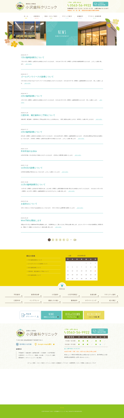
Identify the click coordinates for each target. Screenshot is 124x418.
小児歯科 (55, 294)
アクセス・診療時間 (69, 363)
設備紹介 (59, 363)
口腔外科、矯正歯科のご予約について (38, 115)
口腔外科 (17, 300)
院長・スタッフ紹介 (39, 363)
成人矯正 (112, 300)
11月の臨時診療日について (33, 184)
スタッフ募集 (80, 363)
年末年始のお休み (29, 151)
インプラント (34, 300)
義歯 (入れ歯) (53, 300)
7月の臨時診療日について (32, 57)
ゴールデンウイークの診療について (37, 77)
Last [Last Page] (75, 240)
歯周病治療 (35, 294)
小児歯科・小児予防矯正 (48, 352)
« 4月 (69, 255)
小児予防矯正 (72, 294)
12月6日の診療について (32, 168)
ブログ (94, 363)
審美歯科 (74, 300)
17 (95, 271)
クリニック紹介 (50, 363)
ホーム (30, 363)
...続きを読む (28, 64)
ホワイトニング (90, 300)
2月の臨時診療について (31, 132)
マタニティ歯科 (110, 294)
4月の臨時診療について (31, 96)
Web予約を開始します (31, 220)
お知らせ (88, 363)
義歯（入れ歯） (39, 355)
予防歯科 (17, 294)
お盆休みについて (29, 204)
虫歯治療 (93, 294)
